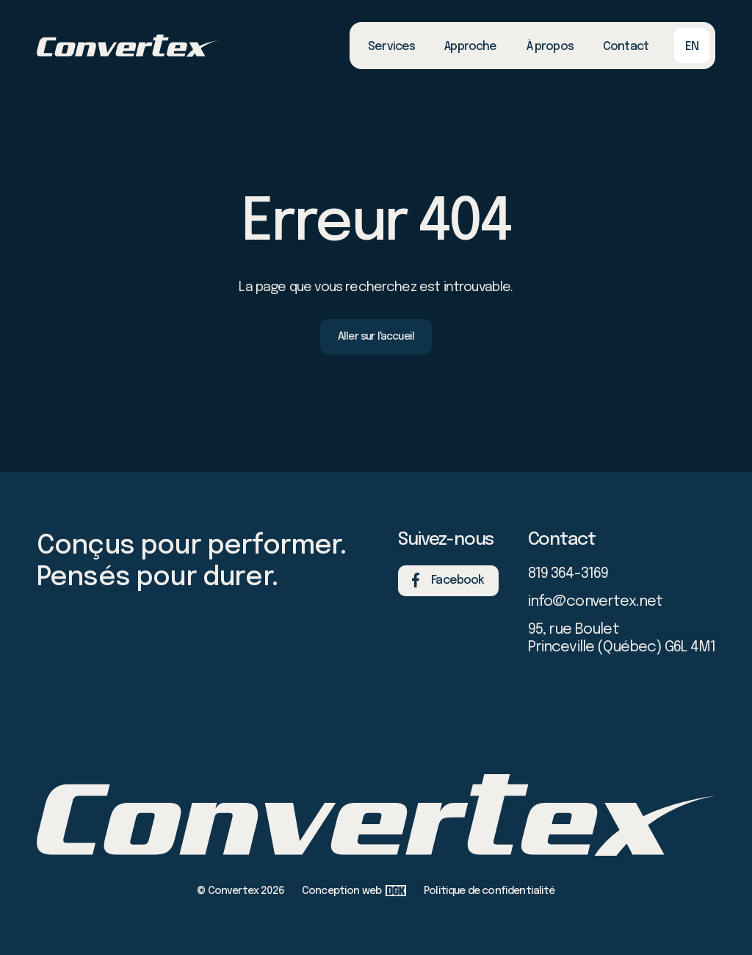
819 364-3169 (568, 574)
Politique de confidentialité (489, 891)
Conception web (354, 890)
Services (391, 46)
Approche (470, 46)
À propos (550, 46)
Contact (625, 46)
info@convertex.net (595, 601)
